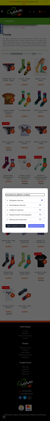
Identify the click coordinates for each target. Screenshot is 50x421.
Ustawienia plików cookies (18, 194)
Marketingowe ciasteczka (17, 205)
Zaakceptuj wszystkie (36, 226)
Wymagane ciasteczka (16, 200)
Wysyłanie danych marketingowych (20, 215)
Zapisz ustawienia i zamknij (15, 226)
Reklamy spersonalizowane (18, 220)
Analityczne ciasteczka (16, 210)
